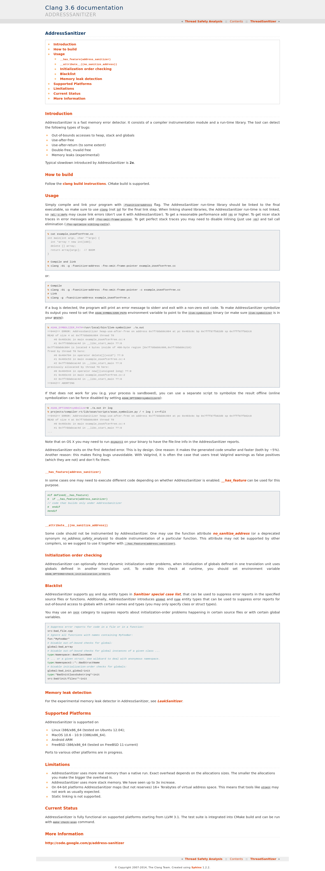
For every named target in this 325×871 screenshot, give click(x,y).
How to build (65, 49)
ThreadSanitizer (263, 21)
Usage (59, 54)
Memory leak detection (81, 78)
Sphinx (196, 867)
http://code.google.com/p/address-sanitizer (84, 842)
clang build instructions (84, 183)
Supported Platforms (72, 83)
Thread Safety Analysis (203, 21)
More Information (69, 98)
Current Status (67, 93)
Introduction (64, 44)
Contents (236, 21)
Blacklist (68, 73)
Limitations (63, 88)
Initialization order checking (85, 68)
